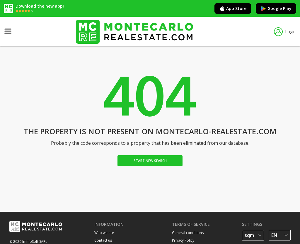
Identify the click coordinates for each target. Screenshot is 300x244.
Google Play (276, 8)
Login (285, 31)
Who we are (104, 232)
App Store (232, 8)
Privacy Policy (183, 240)
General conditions (188, 232)
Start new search (150, 160)
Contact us (103, 240)
